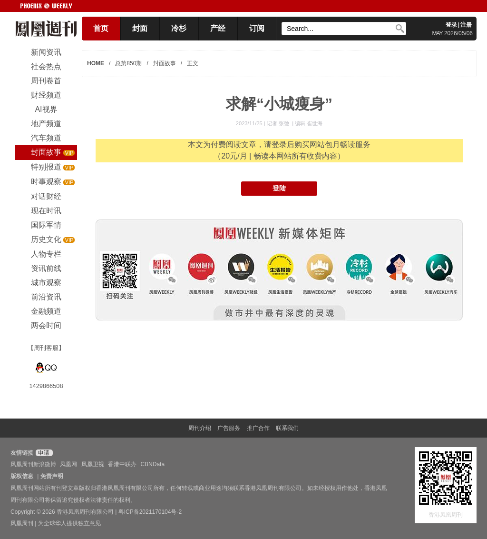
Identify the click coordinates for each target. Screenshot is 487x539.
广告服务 (228, 428)
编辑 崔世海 (308, 123)
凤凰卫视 (92, 464)
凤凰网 (68, 464)
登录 (451, 24)
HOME (95, 63)
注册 (466, 24)
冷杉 (178, 28)
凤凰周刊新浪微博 (33, 464)
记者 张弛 (279, 123)
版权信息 (21, 476)
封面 (139, 28)
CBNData (152, 464)
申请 (43, 452)
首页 (100, 28)
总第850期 (128, 63)
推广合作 (258, 428)
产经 (217, 28)
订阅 (256, 28)
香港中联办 (122, 464)
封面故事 (164, 63)
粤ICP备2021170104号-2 (150, 512)
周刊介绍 (199, 428)
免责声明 (51, 476)
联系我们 (287, 428)
